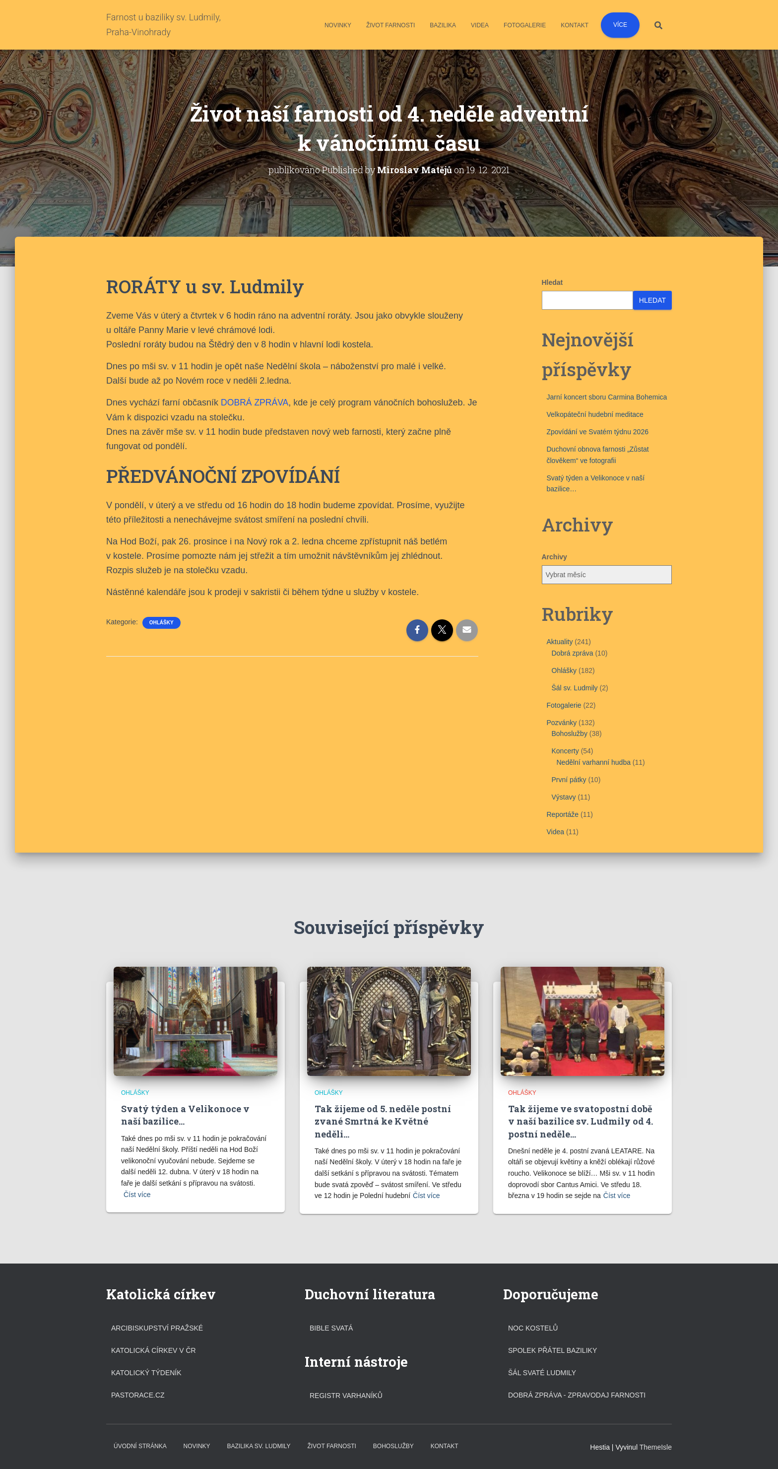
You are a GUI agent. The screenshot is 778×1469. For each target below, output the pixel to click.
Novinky (337, 25)
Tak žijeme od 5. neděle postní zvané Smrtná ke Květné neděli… (383, 1121)
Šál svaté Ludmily (542, 1372)
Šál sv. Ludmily (575, 687)
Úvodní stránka (140, 1445)
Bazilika (443, 25)
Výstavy (564, 797)
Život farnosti (390, 25)
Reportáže (563, 814)
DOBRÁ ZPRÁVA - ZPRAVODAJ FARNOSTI (577, 1395)
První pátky (569, 780)
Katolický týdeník (146, 1372)
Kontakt (574, 25)
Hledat (552, 282)
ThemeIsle (656, 1447)
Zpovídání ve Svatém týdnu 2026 (597, 432)
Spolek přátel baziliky (552, 1350)
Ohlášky (161, 622)
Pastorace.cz (138, 1395)
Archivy (554, 557)
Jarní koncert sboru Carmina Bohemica (607, 397)
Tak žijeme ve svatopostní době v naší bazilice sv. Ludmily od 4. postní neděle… (580, 1121)
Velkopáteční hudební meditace (595, 414)
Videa (480, 25)
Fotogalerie (525, 25)
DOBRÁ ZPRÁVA (255, 402)
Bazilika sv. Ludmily (258, 1445)
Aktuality (560, 642)
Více (620, 24)
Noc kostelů (533, 1328)
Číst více (137, 1195)
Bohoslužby (569, 733)
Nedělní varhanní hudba (594, 762)
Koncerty (565, 751)
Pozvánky (562, 723)
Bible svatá (331, 1328)
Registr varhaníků (346, 1396)
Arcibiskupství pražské (157, 1328)
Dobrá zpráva (572, 653)
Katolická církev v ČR (153, 1350)
